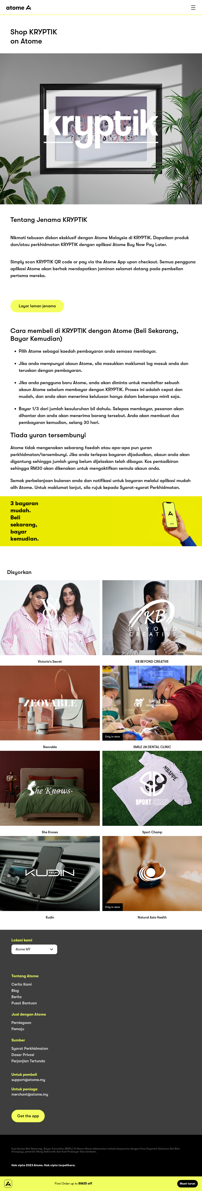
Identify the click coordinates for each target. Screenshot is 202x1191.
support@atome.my (28, 1080)
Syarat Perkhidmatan (29, 1048)
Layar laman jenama (37, 306)
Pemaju (17, 1029)
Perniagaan (21, 1023)
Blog (15, 991)
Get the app (28, 1116)
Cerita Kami (21, 984)
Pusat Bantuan (24, 1003)
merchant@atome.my (29, 1094)
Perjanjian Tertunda (28, 1061)
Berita (16, 997)
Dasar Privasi (22, 1055)
